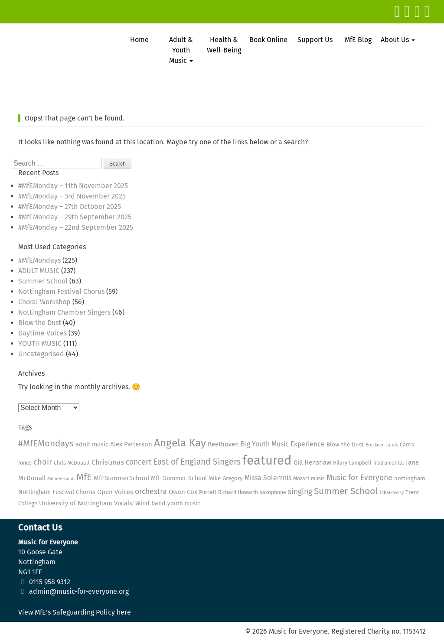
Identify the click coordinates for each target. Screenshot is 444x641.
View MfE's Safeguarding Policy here (74, 612)
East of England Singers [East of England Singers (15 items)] (197, 462)
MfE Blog (358, 40)
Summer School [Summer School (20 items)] (346, 491)
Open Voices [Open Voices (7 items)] (115, 492)
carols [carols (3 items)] (391, 445)
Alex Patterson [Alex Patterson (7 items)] (131, 444)
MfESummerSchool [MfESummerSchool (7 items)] (121, 478)
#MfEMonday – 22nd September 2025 (75, 227)
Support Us (315, 40)
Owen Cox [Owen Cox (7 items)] (183, 492)
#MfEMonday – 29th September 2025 (74, 217)
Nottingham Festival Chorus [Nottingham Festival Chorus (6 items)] (56, 492)
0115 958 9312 (49, 582)
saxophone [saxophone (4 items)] (273, 492)
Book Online (268, 40)
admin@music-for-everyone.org (79, 591)
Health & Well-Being (224, 45)
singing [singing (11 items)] (300, 491)
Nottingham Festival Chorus (61, 291)
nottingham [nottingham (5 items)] (409, 478)
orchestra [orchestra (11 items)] (151, 491)
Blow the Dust (39, 323)
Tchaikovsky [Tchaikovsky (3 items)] (391, 492)
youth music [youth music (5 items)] (183, 503)
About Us (398, 40)
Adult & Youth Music (181, 50)
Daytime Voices (42, 333)
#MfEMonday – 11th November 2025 (73, 186)
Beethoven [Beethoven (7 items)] (223, 444)
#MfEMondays (39, 260)
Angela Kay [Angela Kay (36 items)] (180, 442)
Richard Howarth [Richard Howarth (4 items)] (238, 492)
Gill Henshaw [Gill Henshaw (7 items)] (312, 462)
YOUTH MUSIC (40, 343)
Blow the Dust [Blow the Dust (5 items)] (345, 444)
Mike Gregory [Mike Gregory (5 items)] (226, 478)
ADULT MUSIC (38, 271)
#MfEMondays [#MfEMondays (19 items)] (46, 443)
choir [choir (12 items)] (42, 462)
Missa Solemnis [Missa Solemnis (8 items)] (268, 478)
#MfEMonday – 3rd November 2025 (72, 196)
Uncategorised (41, 354)
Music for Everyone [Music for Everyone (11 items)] (359, 477)
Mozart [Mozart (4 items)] (301, 478)
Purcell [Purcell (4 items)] (207, 492)
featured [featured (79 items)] (267, 460)
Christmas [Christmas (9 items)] (107, 462)
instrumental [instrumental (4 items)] (388, 463)
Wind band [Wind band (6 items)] (150, 503)
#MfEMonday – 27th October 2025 (69, 206)
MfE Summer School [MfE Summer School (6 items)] (179, 478)
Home (139, 40)
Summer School (43, 281)
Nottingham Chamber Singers (64, 312)
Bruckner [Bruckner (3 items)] (375, 445)
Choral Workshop (44, 302)
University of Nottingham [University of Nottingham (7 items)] (75, 503)
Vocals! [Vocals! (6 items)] (124, 503)
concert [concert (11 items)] (138, 462)
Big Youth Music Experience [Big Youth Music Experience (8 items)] (283, 444)
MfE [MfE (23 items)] (84, 477)
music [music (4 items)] (318, 478)
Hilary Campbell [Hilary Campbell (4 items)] (352, 463)
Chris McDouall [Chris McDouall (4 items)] (72, 463)
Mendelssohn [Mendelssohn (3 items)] (61, 479)
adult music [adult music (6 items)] (91, 444)
